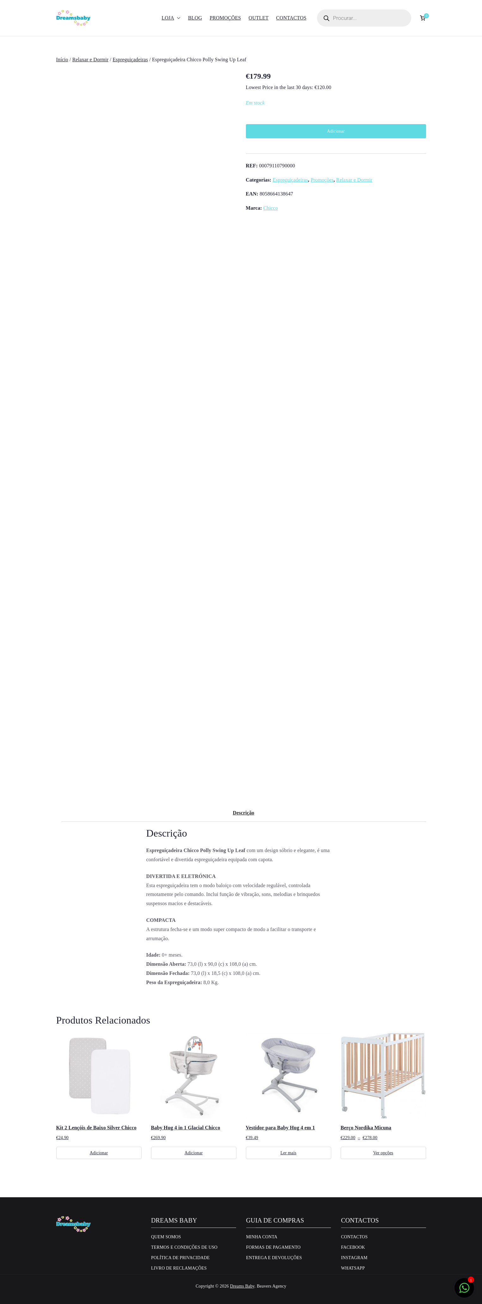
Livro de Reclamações (179, 1268)
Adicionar (336, 131)
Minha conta (262, 1237)
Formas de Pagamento (273, 1247)
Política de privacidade (180, 1257)
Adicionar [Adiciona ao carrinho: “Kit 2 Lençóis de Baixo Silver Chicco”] (99, 1153)
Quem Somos (166, 1237)
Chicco (270, 208)
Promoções (225, 18)
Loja (171, 18)
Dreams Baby (242, 1286)
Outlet (258, 18)
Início (62, 59)
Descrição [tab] (243, 812)
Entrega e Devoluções (274, 1257)
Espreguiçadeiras (130, 59)
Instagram (354, 1257)
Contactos (291, 18)
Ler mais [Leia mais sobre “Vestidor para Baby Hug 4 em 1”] (288, 1153)
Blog (195, 18)
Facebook (353, 1247)
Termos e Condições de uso (184, 1247)
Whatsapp (353, 1268)
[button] (177, 18)
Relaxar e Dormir (90, 59)
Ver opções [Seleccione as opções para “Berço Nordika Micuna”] (383, 1153)
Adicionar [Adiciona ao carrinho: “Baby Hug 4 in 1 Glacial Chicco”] (194, 1153)
